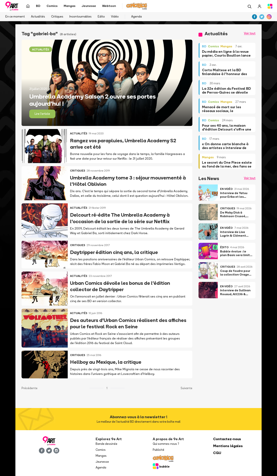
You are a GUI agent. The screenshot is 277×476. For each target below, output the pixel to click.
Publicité (158, 450)
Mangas (101, 456)
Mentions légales (228, 446)
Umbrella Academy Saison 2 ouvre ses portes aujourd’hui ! (92, 99)
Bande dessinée (106, 444)
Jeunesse (102, 461)
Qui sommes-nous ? (166, 444)
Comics (101, 450)
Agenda (136, 16)
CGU (217, 453)
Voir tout (249, 33)
